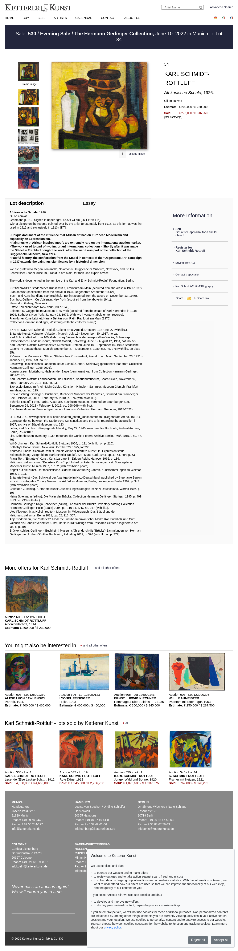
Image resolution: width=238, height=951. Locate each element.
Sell (41, 18)
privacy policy (112, 927)
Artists (60, 18)
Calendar (84, 18)
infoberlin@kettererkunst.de (156, 828)
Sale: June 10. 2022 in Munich (112, 33)
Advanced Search (221, 7)
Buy (26, 18)
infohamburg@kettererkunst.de (95, 828)
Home (9, 18)
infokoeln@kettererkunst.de (30, 866)
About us (132, 18)
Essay (89, 203)
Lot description (27, 203)
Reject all (198, 940)
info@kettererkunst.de (26, 828)
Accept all (221, 940)
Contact (108, 18)
